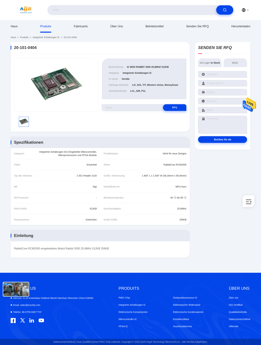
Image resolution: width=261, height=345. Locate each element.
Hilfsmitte (234, 326)
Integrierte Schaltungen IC (46, 37)
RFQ (174, 107)
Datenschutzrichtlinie (239, 319)
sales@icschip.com (26, 305)
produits (45, 26)
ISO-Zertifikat (236, 305)
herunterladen (240, 26)
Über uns (116, 26)
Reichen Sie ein (222, 139)
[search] (224, 10)
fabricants (81, 26)
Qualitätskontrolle (238, 312)
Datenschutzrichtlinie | (64, 342)
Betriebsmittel (154, 26)
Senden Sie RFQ (197, 26)
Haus (14, 26)
